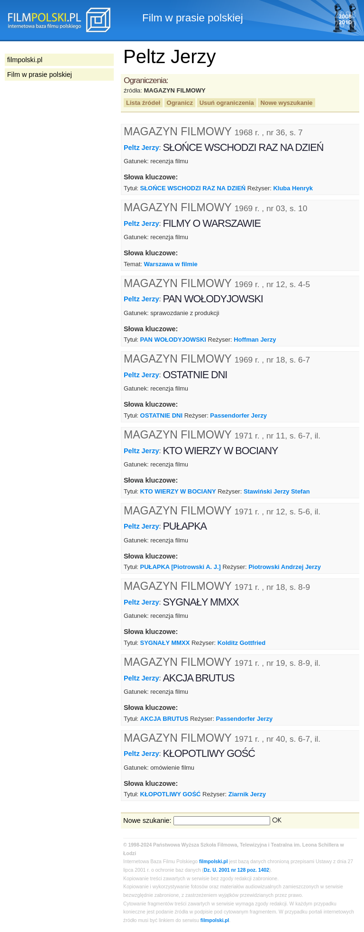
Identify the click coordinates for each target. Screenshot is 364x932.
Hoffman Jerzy (255, 339)
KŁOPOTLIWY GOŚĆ (170, 794)
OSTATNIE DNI (161, 415)
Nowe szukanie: (147, 820)
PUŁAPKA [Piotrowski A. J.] (180, 566)
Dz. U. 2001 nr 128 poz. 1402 (236, 870)
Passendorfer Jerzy (238, 415)
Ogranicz (180, 102)
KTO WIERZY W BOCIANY (178, 491)
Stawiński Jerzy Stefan (277, 491)
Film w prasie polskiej (39, 74)
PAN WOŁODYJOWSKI (173, 339)
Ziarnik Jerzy (247, 794)
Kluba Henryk (293, 188)
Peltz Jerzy (141, 147)
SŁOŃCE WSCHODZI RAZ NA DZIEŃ (193, 188)
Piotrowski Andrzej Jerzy (284, 566)
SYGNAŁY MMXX (165, 642)
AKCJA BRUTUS (164, 718)
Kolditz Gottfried (241, 642)
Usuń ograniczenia (227, 102)
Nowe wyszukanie (286, 102)
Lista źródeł (143, 102)
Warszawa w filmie (170, 264)
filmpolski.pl (213, 861)
